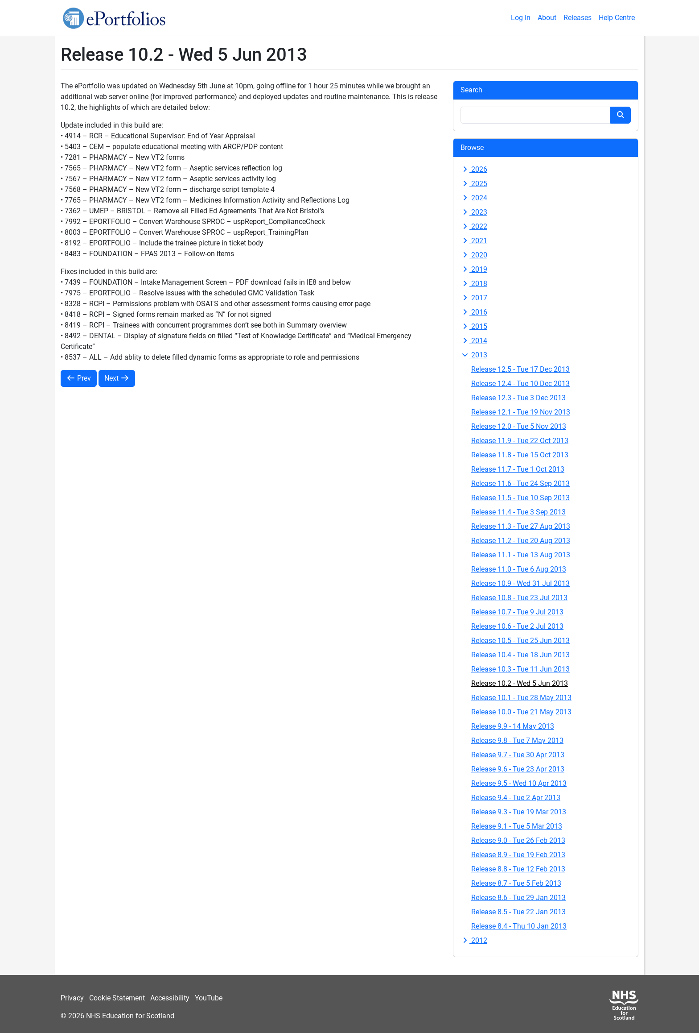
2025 (474, 183)
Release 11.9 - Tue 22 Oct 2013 (519, 440)
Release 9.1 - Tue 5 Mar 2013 (516, 826)
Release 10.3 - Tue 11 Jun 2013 (520, 669)
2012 (474, 940)
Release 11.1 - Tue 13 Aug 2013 (520, 555)
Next (116, 378)
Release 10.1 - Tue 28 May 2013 (521, 697)
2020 (474, 255)
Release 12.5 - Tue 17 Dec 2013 (520, 369)
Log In (520, 17)
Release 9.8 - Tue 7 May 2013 (517, 740)
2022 (474, 226)
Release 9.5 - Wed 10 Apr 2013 (519, 783)
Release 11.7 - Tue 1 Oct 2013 (517, 469)
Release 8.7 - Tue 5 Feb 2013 (516, 883)
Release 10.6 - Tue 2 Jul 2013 (517, 626)
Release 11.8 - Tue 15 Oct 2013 (519, 455)
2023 (474, 212)
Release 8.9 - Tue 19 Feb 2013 (518, 854)
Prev (78, 378)
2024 (474, 198)
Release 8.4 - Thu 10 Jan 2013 (519, 926)
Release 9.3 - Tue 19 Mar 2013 (518, 812)
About (547, 17)
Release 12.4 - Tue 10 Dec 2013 (520, 383)
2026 (474, 169)
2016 (474, 312)
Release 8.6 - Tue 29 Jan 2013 (518, 897)
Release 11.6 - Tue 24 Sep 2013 (520, 483)
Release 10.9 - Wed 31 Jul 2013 (520, 583)
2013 (474, 355)
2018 (474, 283)
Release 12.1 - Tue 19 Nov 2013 (520, 412)
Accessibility (169, 998)
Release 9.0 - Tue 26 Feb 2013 (518, 840)
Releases (577, 17)
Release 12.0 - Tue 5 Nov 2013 (518, 426)
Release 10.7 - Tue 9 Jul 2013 (517, 612)
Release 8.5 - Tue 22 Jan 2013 (518, 912)
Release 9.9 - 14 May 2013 (512, 726)
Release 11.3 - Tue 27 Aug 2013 (520, 526)
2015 (474, 326)
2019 (474, 269)
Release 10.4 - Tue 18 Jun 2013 (520, 655)
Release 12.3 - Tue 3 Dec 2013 (518, 398)
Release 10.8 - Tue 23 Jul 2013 (519, 597)
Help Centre (617, 17)
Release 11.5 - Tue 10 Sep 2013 (520, 498)
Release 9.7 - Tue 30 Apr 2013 (517, 755)
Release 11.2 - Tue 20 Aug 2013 (520, 540)
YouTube (208, 998)
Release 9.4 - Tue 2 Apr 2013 (515, 797)
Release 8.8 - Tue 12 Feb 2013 (518, 869)
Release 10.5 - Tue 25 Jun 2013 (520, 640)
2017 (474, 298)
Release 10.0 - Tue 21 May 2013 (521, 712)
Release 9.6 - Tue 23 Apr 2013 (517, 769)
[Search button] (620, 115)
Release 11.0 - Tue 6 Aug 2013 (518, 569)
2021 (474, 240)
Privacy (72, 998)
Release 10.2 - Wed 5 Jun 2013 (519, 683)
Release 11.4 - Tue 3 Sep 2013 (518, 512)
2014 (474, 340)
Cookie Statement (117, 998)
